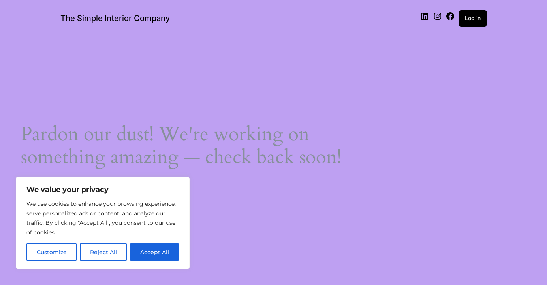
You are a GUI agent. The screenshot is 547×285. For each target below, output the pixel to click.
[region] (103, 223)
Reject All (103, 252)
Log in (473, 18)
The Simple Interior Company (115, 18)
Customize (52, 252)
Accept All (154, 252)
